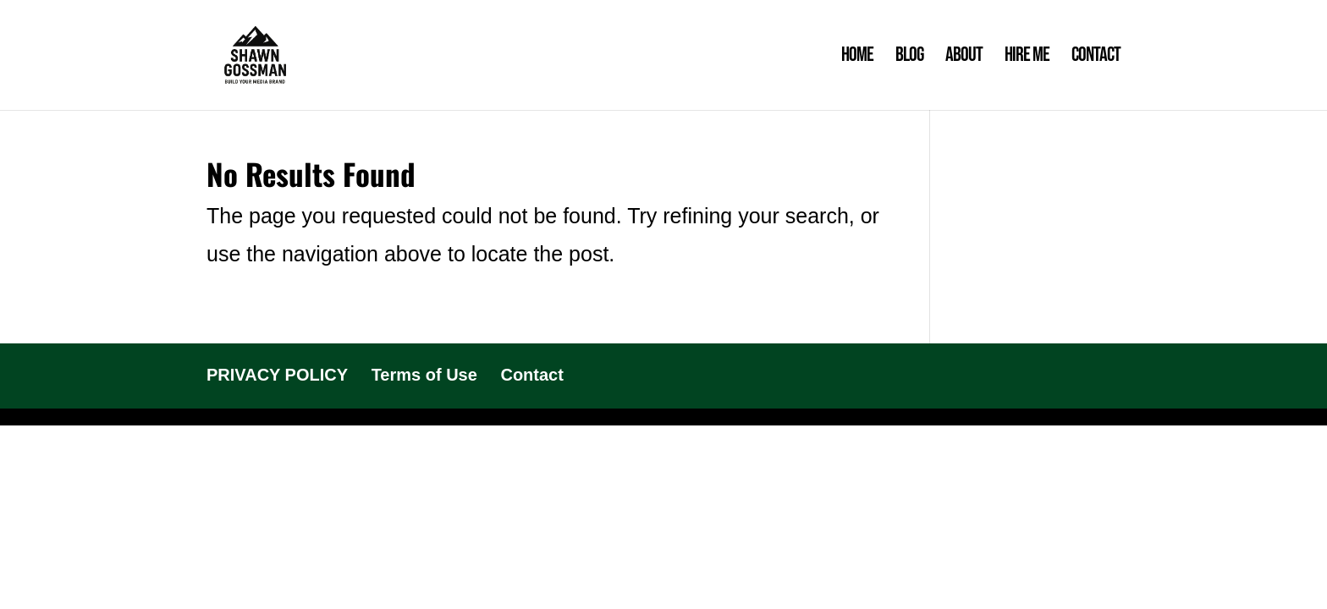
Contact (1096, 58)
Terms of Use (424, 374)
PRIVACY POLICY (277, 374)
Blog (909, 58)
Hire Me (1027, 58)
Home (857, 58)
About (964, 58)
